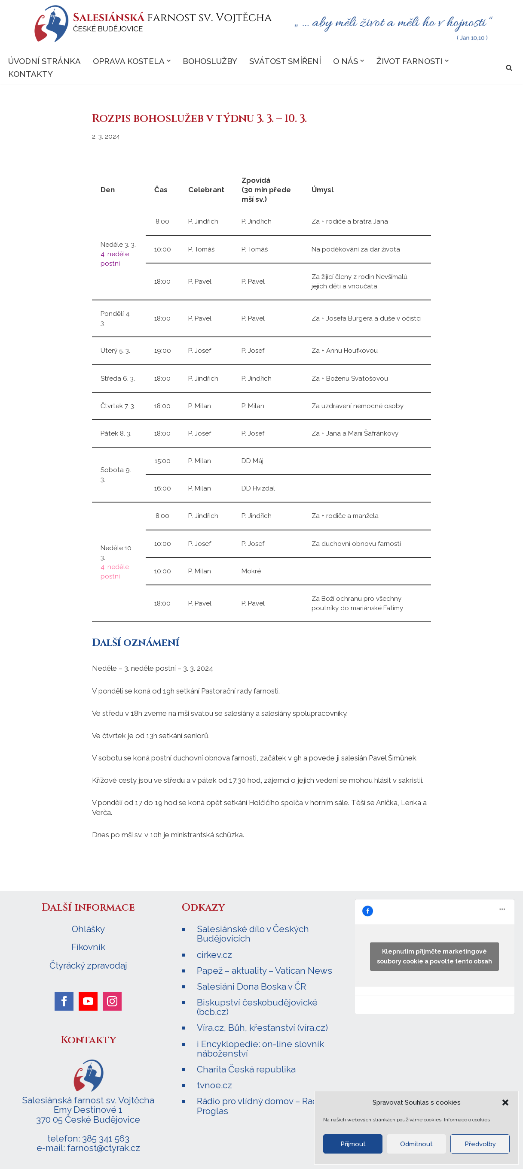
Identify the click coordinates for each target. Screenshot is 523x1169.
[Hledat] (509, 67)
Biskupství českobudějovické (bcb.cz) (257, 1006)
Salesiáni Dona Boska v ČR (251, 985)
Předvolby (480, 1144)
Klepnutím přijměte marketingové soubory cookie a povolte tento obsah (434, 956)
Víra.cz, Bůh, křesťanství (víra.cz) (262, 1026)
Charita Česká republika (246, 1068)
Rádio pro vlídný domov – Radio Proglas (261, 1105)
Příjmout (353, 1144)
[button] (505, 1102)
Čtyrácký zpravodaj (88, 964)
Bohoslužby (210, 61)
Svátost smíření (285, 61)
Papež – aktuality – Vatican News (264, 969)
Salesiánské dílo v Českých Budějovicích (253, 933)
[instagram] (112, 1000)
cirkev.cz (214, 953)
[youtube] (88, 1000)
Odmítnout (416, 1144)
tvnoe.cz (214, 1084)
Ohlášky (88, 928)
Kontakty (30, 74)
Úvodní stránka (44, 61)
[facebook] (64, 1000)
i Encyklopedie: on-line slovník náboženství (260, 1047)
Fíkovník (88, 946)
